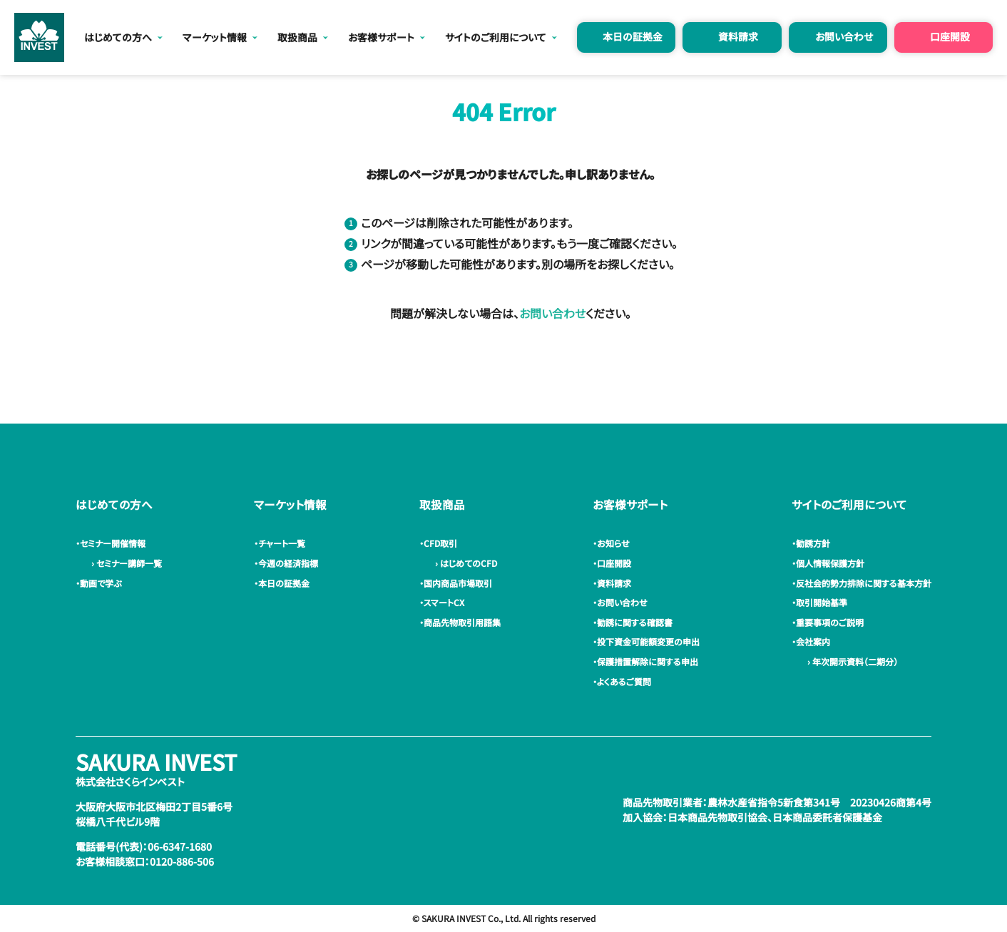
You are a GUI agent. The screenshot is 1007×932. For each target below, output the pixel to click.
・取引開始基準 (821, 602)
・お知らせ (613, 543)
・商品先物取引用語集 (462, 622)
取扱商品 (297, 37)
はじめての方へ (118, 37)
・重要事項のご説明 (830, 622)
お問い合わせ (844, 36)
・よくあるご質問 (624, 681)
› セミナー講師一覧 (124, 563)
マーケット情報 (215, 37)
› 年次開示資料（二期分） (850, 661)
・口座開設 (614, 563)
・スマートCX (444, 602)
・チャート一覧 (281, 543)
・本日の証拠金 (284, 583)
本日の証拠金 (633, 36)
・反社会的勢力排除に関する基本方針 (863, 583)
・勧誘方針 (813, 543)
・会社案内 (813, 641)
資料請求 (738, 36)
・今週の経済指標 (288, 563)
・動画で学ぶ (100, 583)
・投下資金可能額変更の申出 (648, 641)
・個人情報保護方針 (830, 563)
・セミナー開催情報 (112, 543)
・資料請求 (614, 583)
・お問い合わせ (622, 602)
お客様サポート (381, 37)
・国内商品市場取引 (458, 583)
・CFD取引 (440, 543)
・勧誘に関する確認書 (635, 622)
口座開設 (950, 36)
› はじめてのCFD (464, 563)
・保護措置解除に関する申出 (647, 661)
